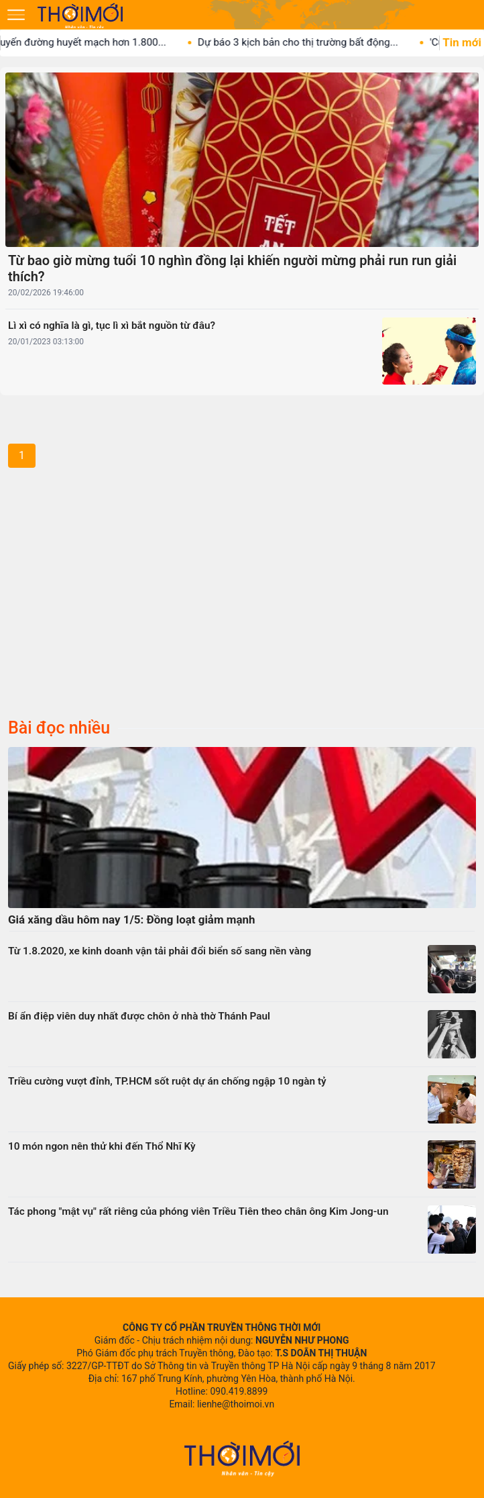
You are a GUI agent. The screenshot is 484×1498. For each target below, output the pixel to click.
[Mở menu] (16, 15)
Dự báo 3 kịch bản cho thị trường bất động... (313, 42)
